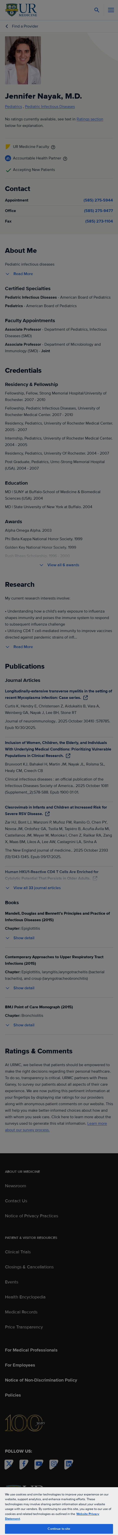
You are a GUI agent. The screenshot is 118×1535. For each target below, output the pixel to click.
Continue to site (59, 1529)
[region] (59, 1511)
